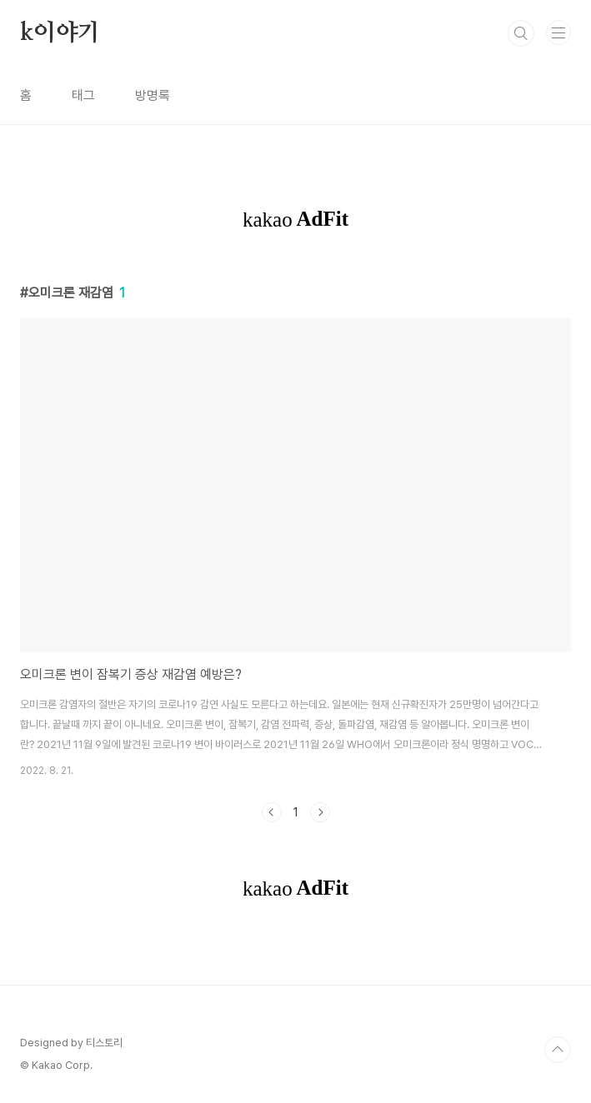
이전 (272, 812)
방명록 (152, 95)
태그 (83, 95)
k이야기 (60, 33)
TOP (557, 1049)
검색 (520, 33)
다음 (320, 812)
